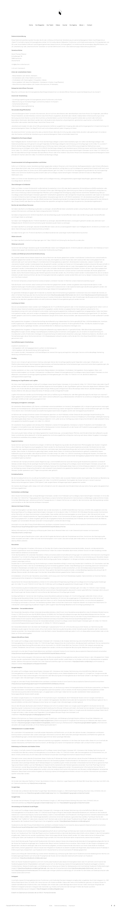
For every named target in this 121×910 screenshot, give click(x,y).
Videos (58, 25)
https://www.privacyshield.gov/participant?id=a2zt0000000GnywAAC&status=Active (38, 827)
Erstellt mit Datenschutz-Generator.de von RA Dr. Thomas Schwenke (33, 892)
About (81, 25)
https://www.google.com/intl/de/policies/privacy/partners (35, 720)
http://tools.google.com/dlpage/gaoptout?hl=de (34, 714)
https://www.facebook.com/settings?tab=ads (32, 868)
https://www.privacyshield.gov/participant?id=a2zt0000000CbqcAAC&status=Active (38, 526)
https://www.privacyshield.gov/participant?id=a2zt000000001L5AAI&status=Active (38, 683)
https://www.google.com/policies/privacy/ (40, 793)
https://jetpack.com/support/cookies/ (34, 663)
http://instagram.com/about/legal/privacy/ (50, 889)
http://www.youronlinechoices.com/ (96, 295)
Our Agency (73, 25)
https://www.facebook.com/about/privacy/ (33, 858)
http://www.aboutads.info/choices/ (62, 295)
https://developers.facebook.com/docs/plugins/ (74, 821)
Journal (65, 25)
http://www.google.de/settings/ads (85, 722)
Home (31, 25)
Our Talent (50, 25)
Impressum (72, 905)
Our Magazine (39, 25)
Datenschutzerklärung (60, 905)
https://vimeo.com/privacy (37, 783)
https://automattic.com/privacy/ (21, 532)
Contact (89, 25)
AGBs (50, 905)
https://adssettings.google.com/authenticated (74, 793)
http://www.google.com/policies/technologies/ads (34, 722)
